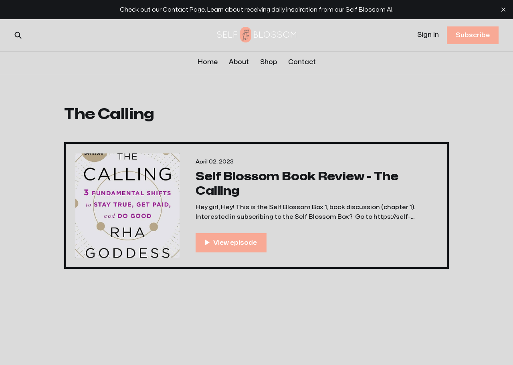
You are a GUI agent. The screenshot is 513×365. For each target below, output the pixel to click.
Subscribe (473, 35)
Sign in (428, 35)
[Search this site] (18, 35)
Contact (302, 62)
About (239, 62)
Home (208, 62)
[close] (503, 9)
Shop (268, 62)
